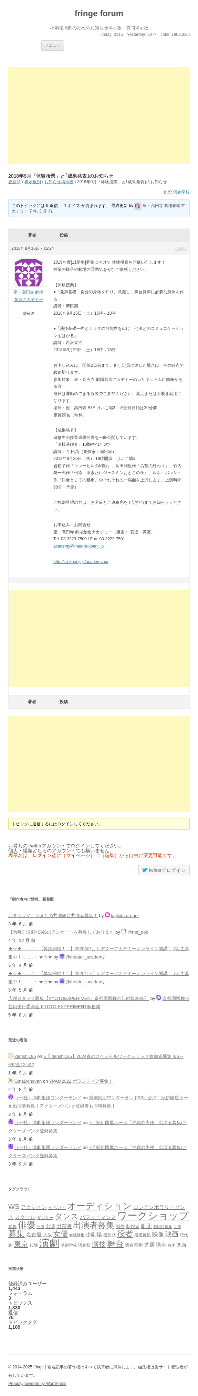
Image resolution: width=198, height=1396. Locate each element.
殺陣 (34, 1245)
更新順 (14, 181)
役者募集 (142, 1234)
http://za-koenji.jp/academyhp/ (80, 561)
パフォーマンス (98, 1217)
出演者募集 (93, 1225)
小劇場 (93, 1234)
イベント (57, 1207)
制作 (120, 1226)
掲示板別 (32, 181)
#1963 (181, 248)
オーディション (99, 1206)
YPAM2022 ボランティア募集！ (81, 1081)
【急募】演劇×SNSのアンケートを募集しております (61, 932)
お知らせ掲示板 (58, 181)
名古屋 (34, 1234)
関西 (181, 1245)
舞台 (115, 1243)
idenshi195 (25, 1056)
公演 (40, 1227)
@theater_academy (85, 957)
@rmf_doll (137, 932)
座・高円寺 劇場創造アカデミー (28, 296)
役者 (125, 1233)
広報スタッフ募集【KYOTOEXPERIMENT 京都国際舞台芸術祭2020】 (78, 998)
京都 (12, 1226)
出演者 (64, 1226)
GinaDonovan (28, 1081)
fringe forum (99, 13)
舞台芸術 (134, 1245)
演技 (99, 1244)
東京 (21, 1244)
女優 (60, 1234)
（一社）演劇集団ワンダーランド (48, 1097)
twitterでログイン (164, 869)
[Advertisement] (99, 115)
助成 (177, 1227)
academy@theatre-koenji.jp (78, 546)
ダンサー (45, 1217)
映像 (158, 1234)
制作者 (132, 1226)
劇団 (146, 1226)
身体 (171, 1245)
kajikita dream (125, 915)
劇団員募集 (162, 1227)
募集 (16, 1233)
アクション (33, 1207)
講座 (161, 1245)
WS (13, 1206)
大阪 (47, 1234)
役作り (109, 1234)
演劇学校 (181, 192)
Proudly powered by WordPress (37, 1383)
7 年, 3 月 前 (41, 211)
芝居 (149, 1245)
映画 (171, 1234)
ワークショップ (153, 1215)
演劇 (49, 1243)
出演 (50, 1226)
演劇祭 (84, 1245)
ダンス (67, 1216)
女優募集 (76, 1235)
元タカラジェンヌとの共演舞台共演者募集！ (53, 915)
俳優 (26, 1225)
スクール (25, 1217)
